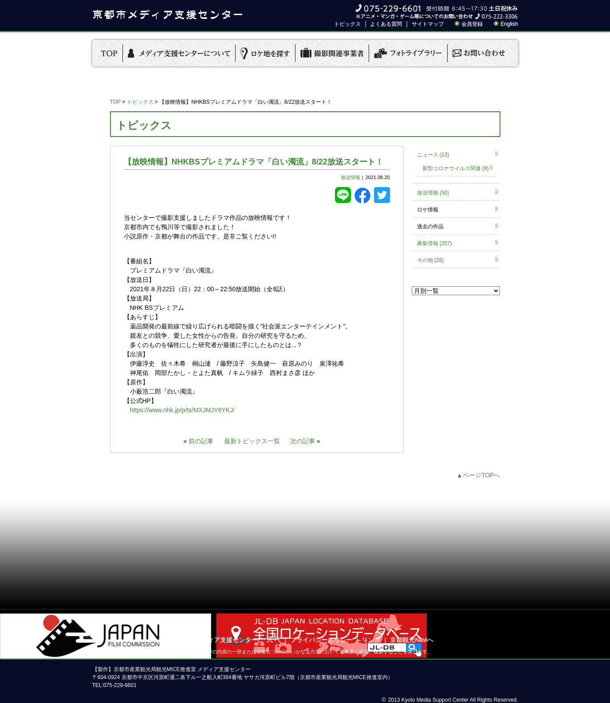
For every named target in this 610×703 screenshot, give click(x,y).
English (509, 24)
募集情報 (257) (434, 243)
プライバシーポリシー (321, 639)
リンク (371, 639)
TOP (115, 102)
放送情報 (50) (433, 193)
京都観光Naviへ (411, 639)
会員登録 (472, 24)
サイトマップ (428, 24)
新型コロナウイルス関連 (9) (455, 168)
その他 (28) (430, 260)
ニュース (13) (433, 155)
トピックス (347, 24)
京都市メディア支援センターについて (229, 639)
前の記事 (201, 441)
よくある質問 (386, 24)
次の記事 (302, 441)
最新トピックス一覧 (252, 441)
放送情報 (350, 177)
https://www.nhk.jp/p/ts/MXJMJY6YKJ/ (182, 410)
